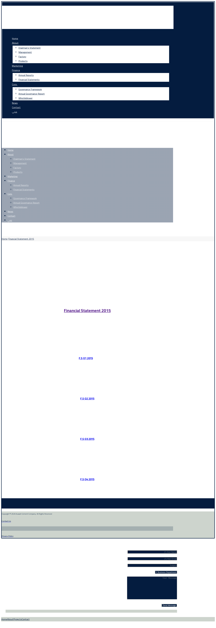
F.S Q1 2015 (86, 358)
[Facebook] (7, 227)
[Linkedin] (36, 227)
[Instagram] (26, 227)
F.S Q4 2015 (87, 479)
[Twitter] (16, 227)
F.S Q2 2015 (87, 398)
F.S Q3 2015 (87, 439)
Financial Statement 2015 (87, 310)
